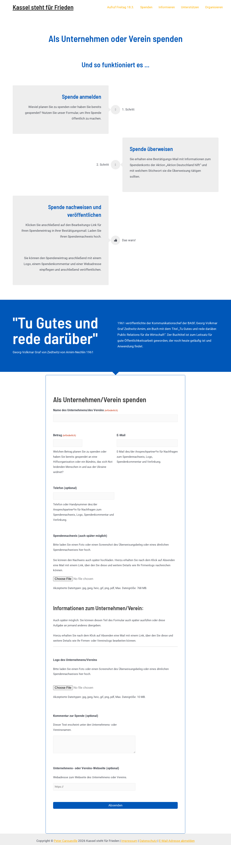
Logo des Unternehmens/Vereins (75, 657)
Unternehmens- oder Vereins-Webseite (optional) (86, 766)
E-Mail (121, 434)
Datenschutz (148, 837)
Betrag (64, 434)
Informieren (167, 7)
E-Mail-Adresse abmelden (177, 837)
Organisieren (214, 7)
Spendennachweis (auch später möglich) (80, 533)
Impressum (129, 837)
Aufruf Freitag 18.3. (120, 7)
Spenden (146, 7)
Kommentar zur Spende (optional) (75, 713)
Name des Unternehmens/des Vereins (85, 410)
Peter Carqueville (65, 837)
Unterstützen (190, 7)
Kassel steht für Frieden (43, 7)
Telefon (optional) (65, 486)
